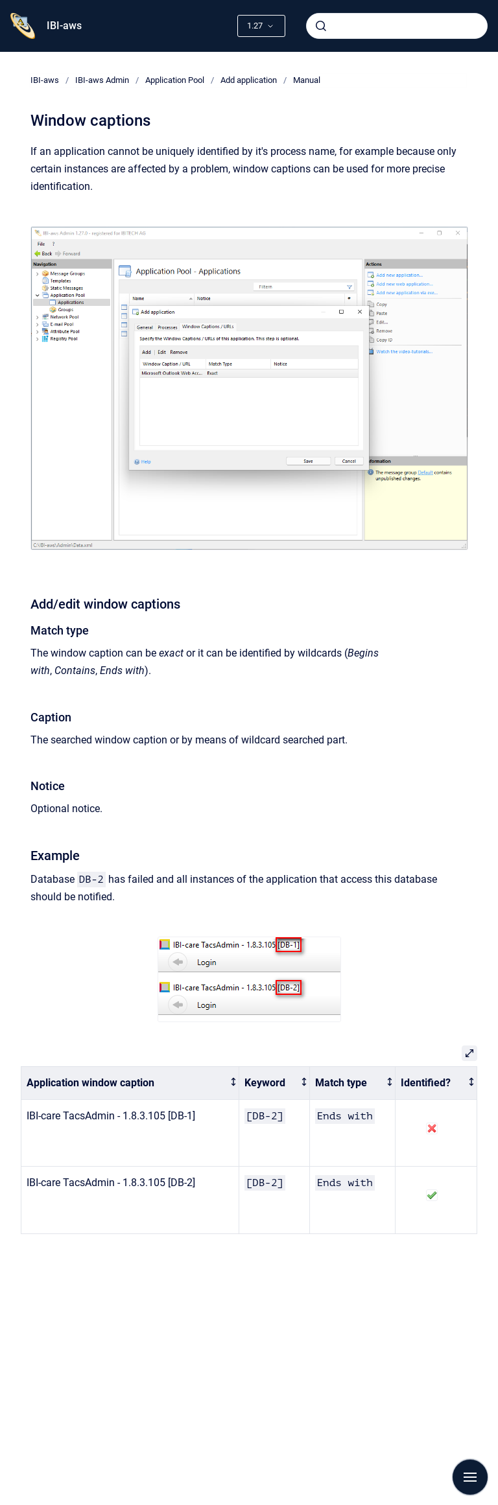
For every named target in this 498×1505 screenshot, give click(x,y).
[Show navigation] (470, 1477)
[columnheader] (130, 1083)
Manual (306, 80)
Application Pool (174, 80)
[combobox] (397, 26)
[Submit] (321, 26)
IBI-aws (64, 25)
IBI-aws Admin (102, 80)
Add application (248, 80)
